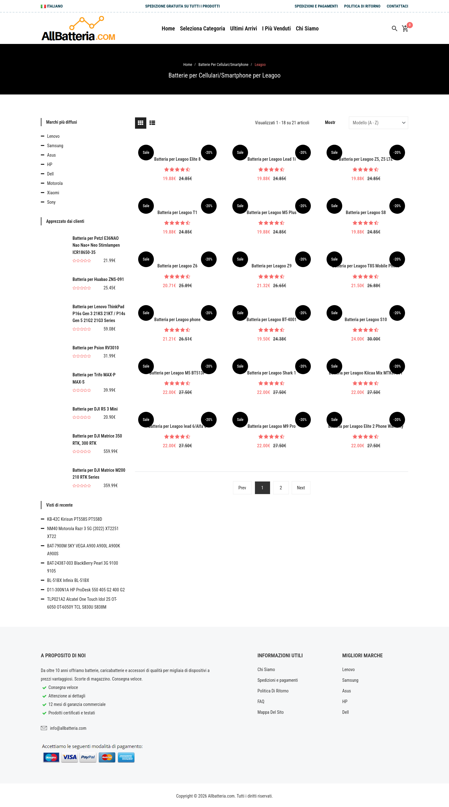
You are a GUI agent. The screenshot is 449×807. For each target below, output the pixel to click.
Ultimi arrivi (243, 28)
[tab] (140, 123)
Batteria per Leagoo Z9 (271, 265)
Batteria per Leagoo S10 (366, 319)
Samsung (55, 145)
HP (49, 164)
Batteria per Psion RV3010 (96, 347)
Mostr (330, 122)
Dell (50, 173)
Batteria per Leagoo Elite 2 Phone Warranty (365, 426)
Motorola (55, 183)
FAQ (260, 701)
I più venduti (276, 28)
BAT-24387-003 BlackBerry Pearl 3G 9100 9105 (82, 567)
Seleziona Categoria (202, 28)
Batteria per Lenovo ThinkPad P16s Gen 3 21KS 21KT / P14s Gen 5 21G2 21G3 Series (99, 313)
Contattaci (397, 6)
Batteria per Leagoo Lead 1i (271, 159)
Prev (242, 487)
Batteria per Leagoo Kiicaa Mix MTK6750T (366, 372)
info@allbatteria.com (68, 728)
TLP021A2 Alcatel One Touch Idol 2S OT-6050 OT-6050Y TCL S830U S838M (82, 603)
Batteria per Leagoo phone (177, 319)
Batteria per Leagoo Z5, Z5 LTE (365, 159)
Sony (51, 202)
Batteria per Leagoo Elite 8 (177, 159)
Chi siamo (307, 28)
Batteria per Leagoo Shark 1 (271, 372)
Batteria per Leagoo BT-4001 (271, 319)
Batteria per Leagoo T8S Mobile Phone (366, 265)
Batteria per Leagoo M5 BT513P (177, 372)
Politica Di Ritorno (362, 6)
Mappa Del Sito (270, 712)
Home (168, 28)
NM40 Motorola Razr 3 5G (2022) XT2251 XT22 (83, 532)
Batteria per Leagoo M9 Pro (271, 426)
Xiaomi (53, 192)
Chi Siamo (266, 669)
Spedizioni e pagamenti (316, 6)
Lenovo (53, 136)
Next (301, 487)
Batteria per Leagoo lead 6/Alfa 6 (178, 426)
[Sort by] (378, 122)
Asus (51, 155)
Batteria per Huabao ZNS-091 (98, 279)
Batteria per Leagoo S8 (366, 212)
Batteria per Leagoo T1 (177, 212)
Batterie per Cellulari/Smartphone (223, 64)
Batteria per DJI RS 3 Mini (95, 409)
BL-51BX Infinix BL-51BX (68, 580)
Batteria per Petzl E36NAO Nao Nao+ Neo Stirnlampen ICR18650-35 (96, 245)
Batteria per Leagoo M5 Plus (271, 212)
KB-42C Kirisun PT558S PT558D (74, 519)
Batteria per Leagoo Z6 (177, 265)
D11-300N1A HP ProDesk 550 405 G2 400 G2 (86, 589)
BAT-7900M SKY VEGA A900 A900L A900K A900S (83, 549)
